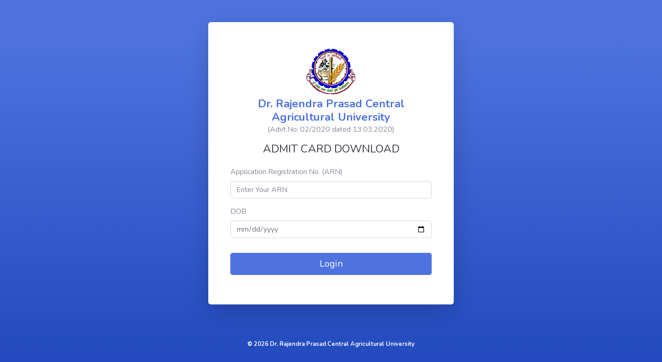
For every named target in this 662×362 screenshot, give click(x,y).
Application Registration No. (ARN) (286, 172)
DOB (238, 211)
